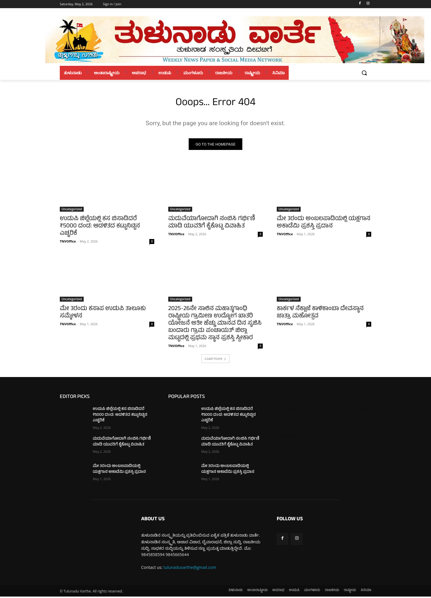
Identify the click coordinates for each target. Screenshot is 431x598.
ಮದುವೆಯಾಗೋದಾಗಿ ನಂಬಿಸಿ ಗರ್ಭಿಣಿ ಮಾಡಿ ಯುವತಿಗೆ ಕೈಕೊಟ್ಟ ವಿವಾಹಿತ (211, 224)
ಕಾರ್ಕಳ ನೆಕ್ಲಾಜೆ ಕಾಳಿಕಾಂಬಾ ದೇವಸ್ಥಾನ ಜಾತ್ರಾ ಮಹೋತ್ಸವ (320, 314)
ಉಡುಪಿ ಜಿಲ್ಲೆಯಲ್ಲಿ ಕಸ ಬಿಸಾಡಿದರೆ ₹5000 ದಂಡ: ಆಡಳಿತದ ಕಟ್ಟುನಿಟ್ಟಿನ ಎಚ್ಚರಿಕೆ (100, 227)
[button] (364, 73)
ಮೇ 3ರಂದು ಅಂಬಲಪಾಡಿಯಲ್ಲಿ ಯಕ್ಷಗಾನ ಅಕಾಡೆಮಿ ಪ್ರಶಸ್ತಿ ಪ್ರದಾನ (323, 224)
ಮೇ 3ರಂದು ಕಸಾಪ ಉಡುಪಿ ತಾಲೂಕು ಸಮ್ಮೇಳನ (103, 314)
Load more (216, 360)
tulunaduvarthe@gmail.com (190, 568)
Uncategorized (72, 210)
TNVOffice (68, 242)
